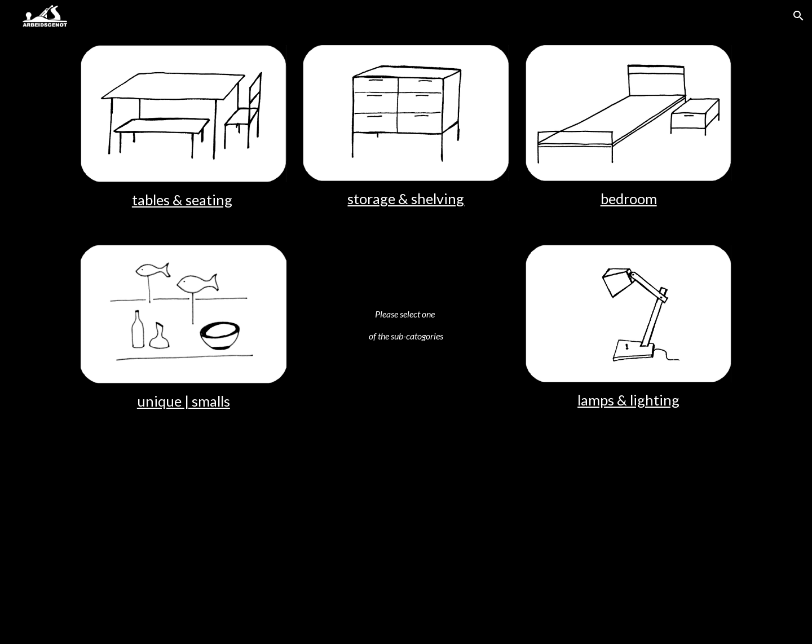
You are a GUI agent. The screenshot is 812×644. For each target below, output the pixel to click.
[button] (798, 15)
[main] (183, 200)
